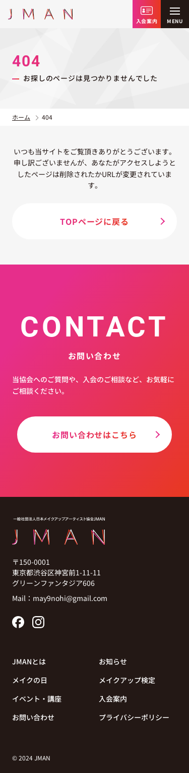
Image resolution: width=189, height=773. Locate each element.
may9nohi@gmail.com (70, 598)
